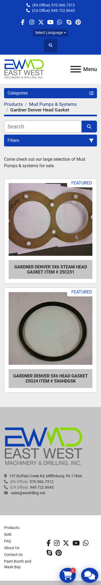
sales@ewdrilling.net (27, 493)
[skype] (68, 22)
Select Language (49, 32)
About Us (11, 548)
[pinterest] (78, 22)
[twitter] (41, 22)
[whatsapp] (59, 22)
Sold (7, 534)
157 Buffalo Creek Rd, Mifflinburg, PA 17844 (45, 476)
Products (11, 528)
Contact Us (13, 554)
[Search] (43, 126)
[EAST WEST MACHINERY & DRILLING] (43, 446)
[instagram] (31, 22)
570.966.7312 (63, 5)
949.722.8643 (63, 10)
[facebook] (22, 22)
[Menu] (75, 69)
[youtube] (50, 22)
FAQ (7, 541)
